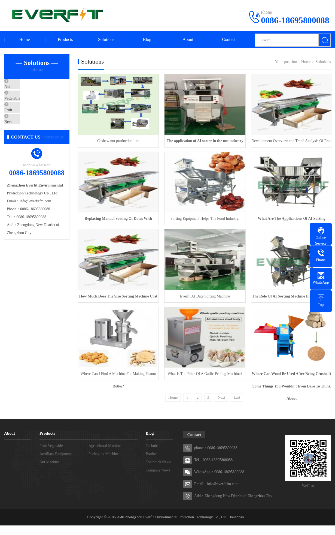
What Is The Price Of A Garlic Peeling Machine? (204, 373)
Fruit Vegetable (51, 445)
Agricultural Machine (105, 445)
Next (221, 396)
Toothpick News (158, 461)
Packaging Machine (104, 453)
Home (24, 39)
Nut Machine (49, 461)
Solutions (106, 39)
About (187, 39)
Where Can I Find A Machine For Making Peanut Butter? (118, 375)
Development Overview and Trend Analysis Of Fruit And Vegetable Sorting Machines (290, 143)
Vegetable (25, 103)
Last (237, 396)
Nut (20, 87)
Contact (229, 39)
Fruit (21, 119)
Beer (21, 135)
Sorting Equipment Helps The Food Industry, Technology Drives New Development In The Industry (204, 220)
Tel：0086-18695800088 (213, 459)
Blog (147, 39)
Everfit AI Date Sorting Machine (204, 295)
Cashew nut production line (118, 141)
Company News (158, 469)
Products (65, 39)
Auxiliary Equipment (55, 453)
